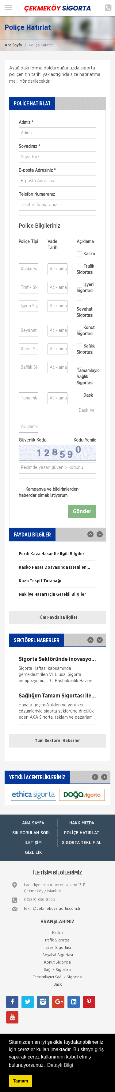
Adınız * (26, 122)
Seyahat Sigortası (85, 309)
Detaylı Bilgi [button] (60, 1065)
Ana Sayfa (13, 45)
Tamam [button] (20, 1080)
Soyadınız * (29, 146)
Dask (85, 395)
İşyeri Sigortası (85, 287)
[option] (57, 556)
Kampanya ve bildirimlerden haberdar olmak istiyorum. (49, 492)
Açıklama (85, 242)
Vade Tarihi (53, 245)
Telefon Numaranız (37, 194)
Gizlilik (33, 852)
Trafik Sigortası (85, 269)
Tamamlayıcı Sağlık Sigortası (86, 373)
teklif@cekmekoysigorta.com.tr (52, 909)
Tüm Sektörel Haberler (57, 741)
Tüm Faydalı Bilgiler (58, 617)
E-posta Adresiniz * (37, 170)
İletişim (33, 843)
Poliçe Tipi (28, 242)
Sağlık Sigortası (86, 349)
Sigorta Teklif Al (82, 843)
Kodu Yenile (85, 440)
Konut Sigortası (85, 330)
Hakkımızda (81, 823)
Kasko (86, 254)
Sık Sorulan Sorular (34, 833)
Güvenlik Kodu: (57, 440)
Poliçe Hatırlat (81, 833)
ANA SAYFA (33, 823)
